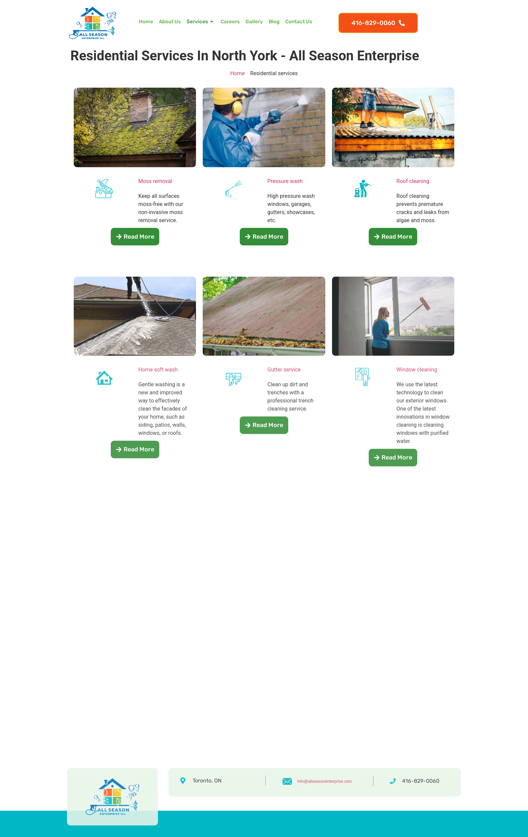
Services (201, 22)
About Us (170, 22)
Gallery (254, 22)
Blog (274, 22)
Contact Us (298, 22)
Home (146, 22)
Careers (230, 22)
